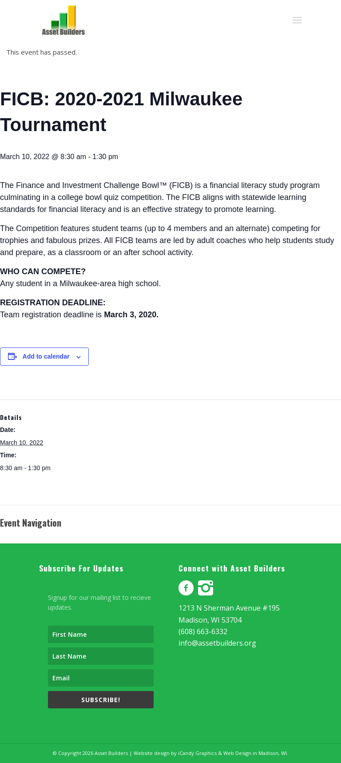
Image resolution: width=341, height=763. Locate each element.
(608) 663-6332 (202, 631)
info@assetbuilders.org (217, 643)
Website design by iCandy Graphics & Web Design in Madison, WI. (211, 753)
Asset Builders (111, 753)
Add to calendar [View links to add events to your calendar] (46, 356)
